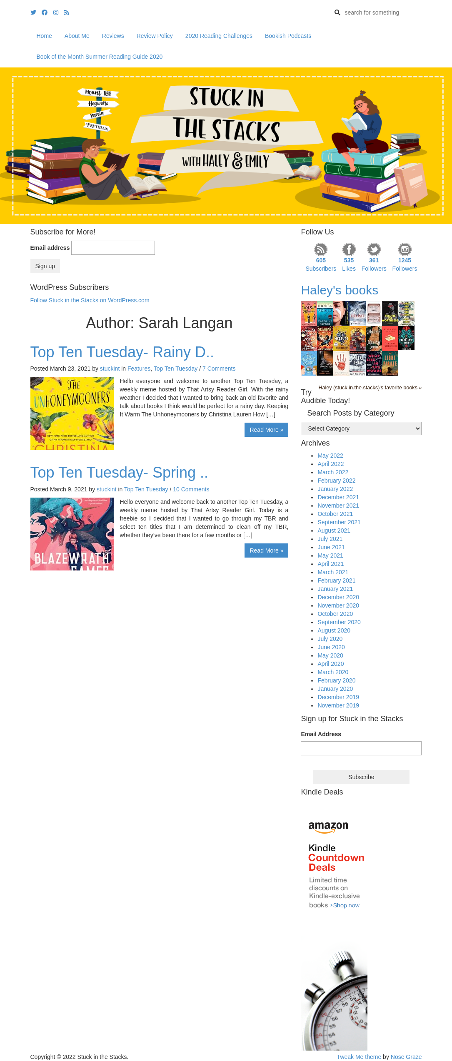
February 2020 (336, 680)
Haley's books (339, 290)
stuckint (110, 368)
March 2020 (332, 672)
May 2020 (330, 655)
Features (138, 368)
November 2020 (338, 605)
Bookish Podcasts (288, 35)
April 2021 (330, 563)
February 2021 (336, 580)
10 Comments (191, 489)
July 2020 (329, 638)
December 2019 (338, 697)
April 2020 (330, 663)
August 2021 (333, 530)
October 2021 (335, 514)
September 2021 (339, 522)
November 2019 (338, 705)
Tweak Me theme (359, 1057)
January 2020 (335, 688)
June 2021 (331, 547)
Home (44, 35)
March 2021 (332, 572)
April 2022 (330, 464)
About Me (77, 35)
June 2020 (331, 647)
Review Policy (155, 35)
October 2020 (335, 613)
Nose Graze (406, 1057)
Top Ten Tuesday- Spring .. (119, 472)
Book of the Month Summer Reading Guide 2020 (100, 56)
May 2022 (330, 455)
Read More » (266, 429)
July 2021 (329, 538)
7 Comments (218, 368)
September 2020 (339, 622)
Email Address (321, 734)
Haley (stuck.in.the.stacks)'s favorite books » (370, 388)
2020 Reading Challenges (218, 35)
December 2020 (338, 597)
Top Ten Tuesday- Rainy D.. (122, 352)
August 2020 (333, 630)
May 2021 (330, 555)
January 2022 (335, 489)
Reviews (113, 35)
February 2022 (336, 480)
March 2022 (332, 472)
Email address (50, 247)
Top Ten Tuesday (176, 368)
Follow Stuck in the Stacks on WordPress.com (90, 300)
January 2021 (335, 588)
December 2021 (338, 497)
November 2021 (338, 505)
